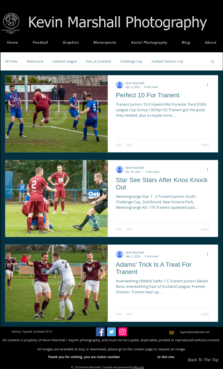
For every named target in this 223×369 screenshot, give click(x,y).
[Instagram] (122, 331)
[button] (212, 62)
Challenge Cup (131, 61)
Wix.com (138, 367)
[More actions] (209, 85)
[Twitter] (111, 331)
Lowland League (64, 61)
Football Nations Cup (167, 61)
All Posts (11, 61)
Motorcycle (35, 61)
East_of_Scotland (98, 61)
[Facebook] (100, 331)
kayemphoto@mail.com (195, 332)
